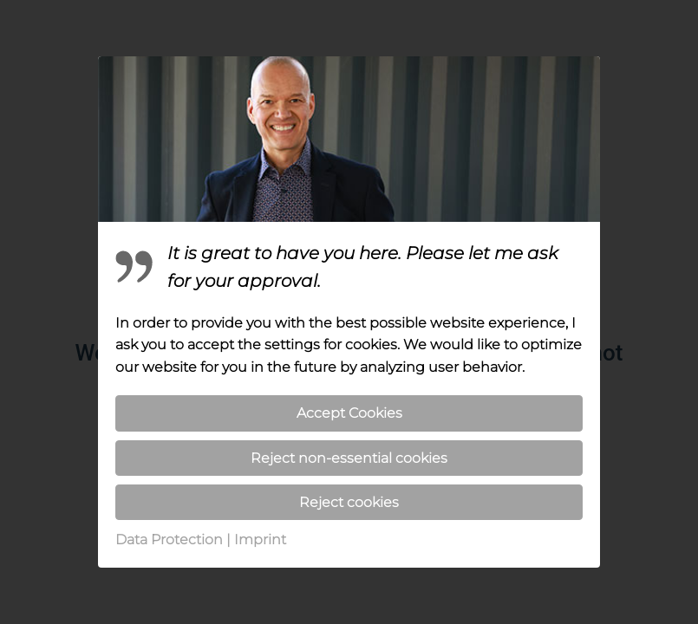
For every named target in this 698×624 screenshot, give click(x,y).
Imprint (260, 539)
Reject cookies (349, 502)
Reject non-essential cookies (349, 458)
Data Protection (169, 539)
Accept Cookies (349, 413)
